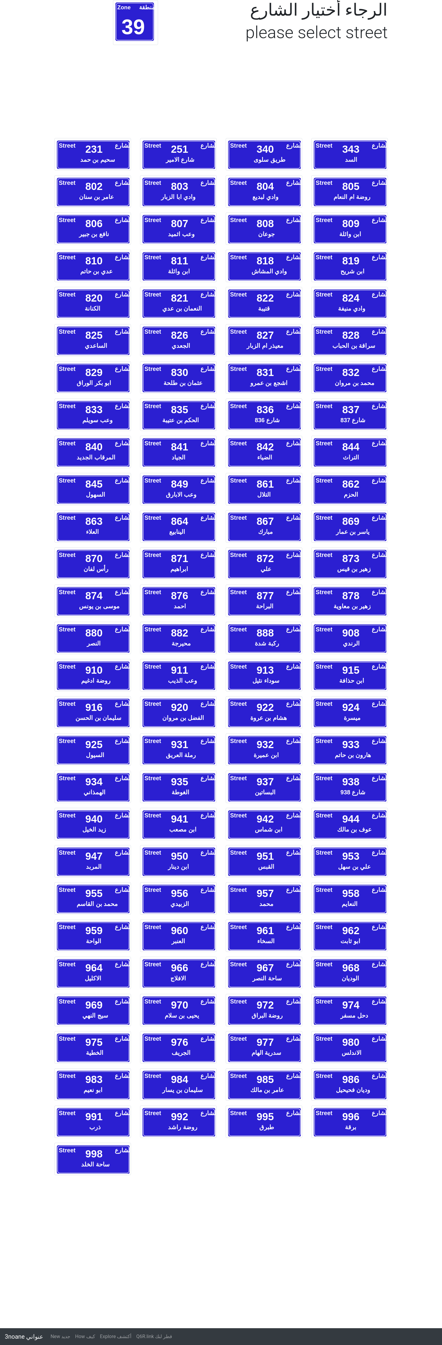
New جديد (60, 1336)
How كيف (85, 1336)
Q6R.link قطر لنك (154, 1336)
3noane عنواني (24, 1336)
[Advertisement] (135, 95)
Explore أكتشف (116, 1336)
